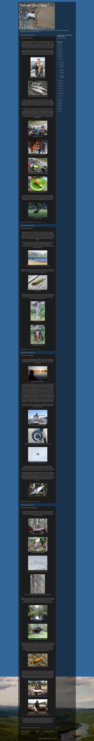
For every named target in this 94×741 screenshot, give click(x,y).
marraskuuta (61, 58)
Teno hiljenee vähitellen (26, 228)
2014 (59, 105)
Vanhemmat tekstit (49, 731)
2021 (59, 51)
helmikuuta (61, 93)
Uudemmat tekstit (25, 731)
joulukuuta (61, 56)
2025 (59, 45)
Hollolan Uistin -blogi (34, 5)
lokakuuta (61, 61)
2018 (59, 98)
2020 (59, 53)
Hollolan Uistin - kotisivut (61, 38)
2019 (59, 54)
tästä (37, 720)
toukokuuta (61, 85)
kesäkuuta (61, 83)
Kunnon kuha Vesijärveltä (27, 355)
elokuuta (61, 64)
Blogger (54, 738)
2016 (59, 102)
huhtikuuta (61, 88)
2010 (59, 111)
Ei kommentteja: (38, 222)
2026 (59, 43)
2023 (59, 48)
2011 (59, 110)
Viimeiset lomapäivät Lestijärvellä (29, 507)
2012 (59, 108)
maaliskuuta (61, 90)
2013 (59, 106)
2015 (59, 103)
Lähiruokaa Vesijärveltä (26, 38)
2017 (59, 100)
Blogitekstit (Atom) (26, 733)
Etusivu (37, 731)
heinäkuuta (61, 80)
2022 (59, 50)
